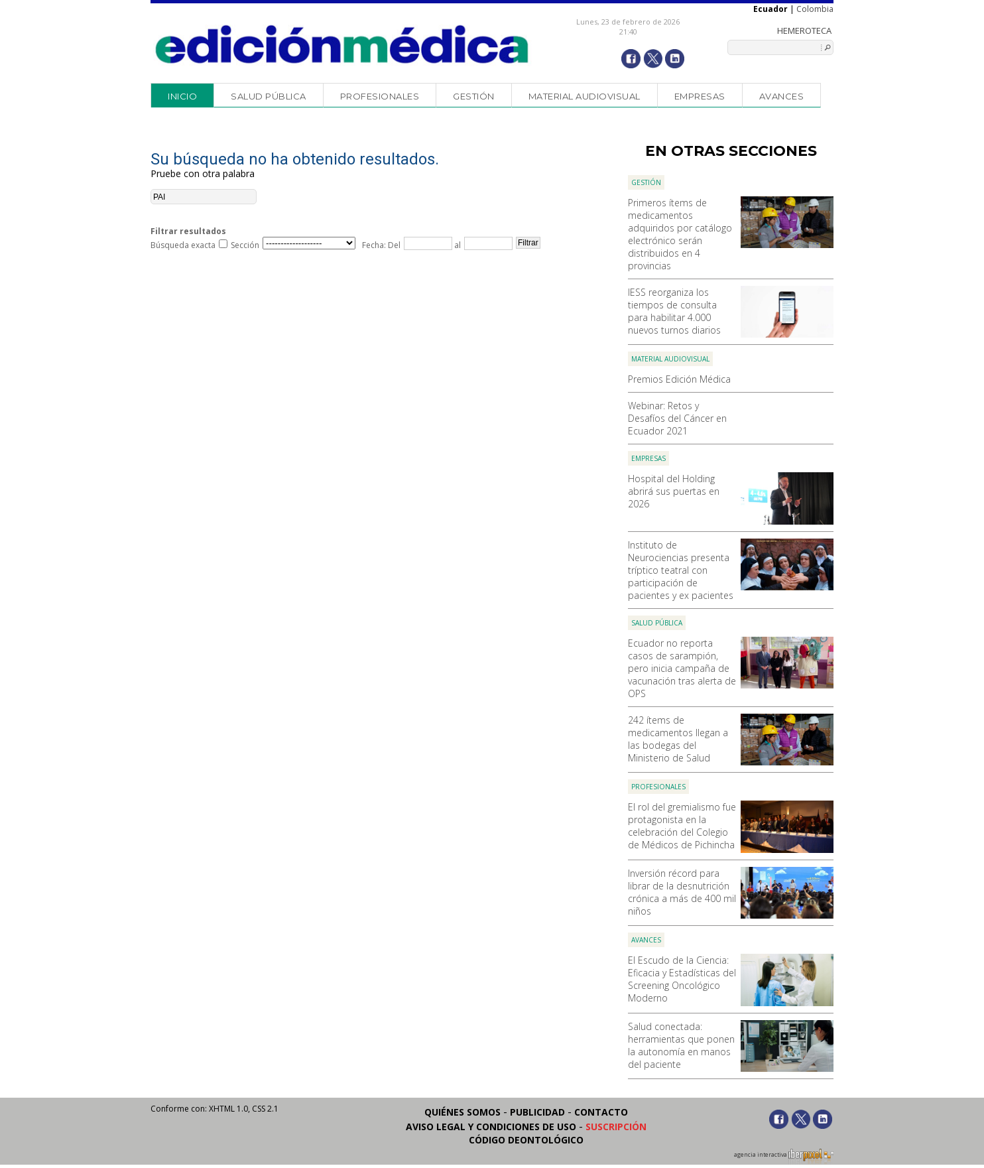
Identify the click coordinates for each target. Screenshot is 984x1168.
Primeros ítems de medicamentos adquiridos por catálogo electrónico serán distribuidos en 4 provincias (680, 234)
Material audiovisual (584, 96)
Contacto (601, 1112)
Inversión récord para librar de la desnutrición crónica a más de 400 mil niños (682, 892)
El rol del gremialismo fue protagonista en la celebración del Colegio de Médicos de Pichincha (682, 826)
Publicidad (537, 1112)
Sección (245, 245)
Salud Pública (268, 96)
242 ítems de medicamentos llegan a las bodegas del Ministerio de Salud (678, 739)
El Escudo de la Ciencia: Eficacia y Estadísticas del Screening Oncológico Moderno (682, 979)
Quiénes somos (462, 1112)
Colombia (814, 9)
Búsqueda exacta (183, 245)
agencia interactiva (783, 1157)
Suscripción (615, 1126)
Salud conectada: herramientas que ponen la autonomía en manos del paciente (681, 1045)
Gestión (474, 96)
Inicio (182, 96)
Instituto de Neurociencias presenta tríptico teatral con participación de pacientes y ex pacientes (680, 570)
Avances (781, 96)
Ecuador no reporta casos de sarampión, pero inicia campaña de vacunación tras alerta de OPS (682, 668)
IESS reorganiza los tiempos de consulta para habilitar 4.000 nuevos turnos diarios (674, 311)
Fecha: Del (381, 245)
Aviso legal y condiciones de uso (491, 1126)
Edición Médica (342, 44)
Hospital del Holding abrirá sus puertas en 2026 (673, 491)
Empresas (699, 96)
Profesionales (380, 96)
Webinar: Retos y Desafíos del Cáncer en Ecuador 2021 (677, 418)
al (456, 245)
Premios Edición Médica (679, 379)
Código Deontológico (526, 1140)
